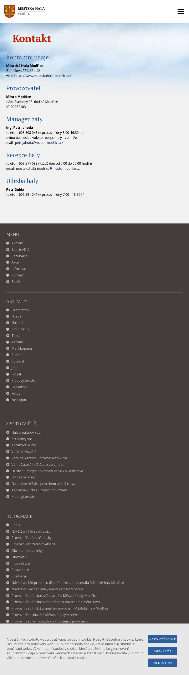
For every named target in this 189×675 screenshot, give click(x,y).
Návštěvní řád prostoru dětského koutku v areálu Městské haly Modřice (67, 583)
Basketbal (19, 387)
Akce (15, 262)
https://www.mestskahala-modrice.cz (42, 75)
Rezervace (19, 256)
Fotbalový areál (23, 477)
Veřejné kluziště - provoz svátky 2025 (40, 458)
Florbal (16, 316)
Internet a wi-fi (22, 563)
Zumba (16, 355)
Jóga (15, 368)
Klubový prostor (24, 380)
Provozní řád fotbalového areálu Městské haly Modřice (54, 595)
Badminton (20, 310)
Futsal (16, 374)
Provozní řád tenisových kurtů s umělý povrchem (49, 621)
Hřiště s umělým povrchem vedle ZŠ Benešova (47, 471)
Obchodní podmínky (27, 550)
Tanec (16, 336)
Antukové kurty (23, 445)
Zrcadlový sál (21, 439)
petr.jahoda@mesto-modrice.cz (39, 142)
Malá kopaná (21, 348)
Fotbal (16, 393)
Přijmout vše (162, 663)
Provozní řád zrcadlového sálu (34, 544)
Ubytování (19, 557)
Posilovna (19, 576)
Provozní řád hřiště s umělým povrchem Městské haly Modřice (59, 608)
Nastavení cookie (162, 639)
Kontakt (17, 275)
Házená (17, 323)
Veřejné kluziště (23, 451)
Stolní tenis (20, 329)
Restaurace (20, 570)
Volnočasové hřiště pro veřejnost (37, 464)
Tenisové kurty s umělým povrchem (39, 490)
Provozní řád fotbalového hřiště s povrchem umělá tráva (55, 602)
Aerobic (17, 342)
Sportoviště (20, 249)
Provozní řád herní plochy (31, 538)
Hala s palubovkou (26, 432)
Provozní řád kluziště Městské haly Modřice (45, 615)
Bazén (16, 282)
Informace (19, 269)
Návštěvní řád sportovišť (30, 531)
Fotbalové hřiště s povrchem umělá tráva (43, 484)
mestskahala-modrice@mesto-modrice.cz (48, 168)
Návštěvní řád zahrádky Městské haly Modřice (47, 589)
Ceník (15, 525)
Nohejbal (18, 400)
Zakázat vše (162, 651)
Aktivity (17, 243)
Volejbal (17, 361)
